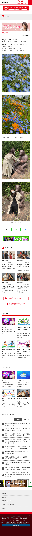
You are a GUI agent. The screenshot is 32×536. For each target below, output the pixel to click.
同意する (16, 525)
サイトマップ (5, 508)
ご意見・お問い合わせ (8, 504)
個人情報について (6, 501)
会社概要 (4, 493)
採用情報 (4, 497)
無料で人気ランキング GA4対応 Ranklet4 (23, 479)
